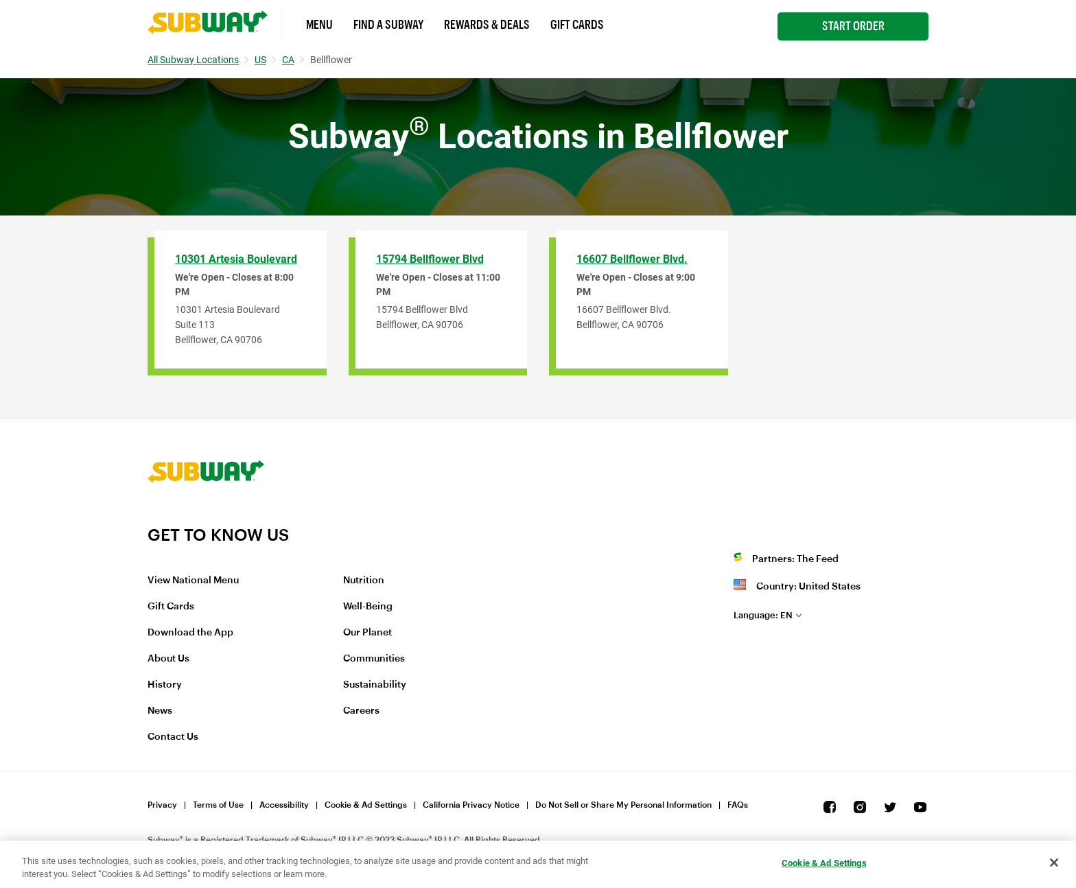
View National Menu (193, 580)
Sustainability (374, 685)
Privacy (162, 805)
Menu (319, 25)
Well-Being (368, 606)
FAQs (737, 805)
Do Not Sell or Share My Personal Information (623, 805)
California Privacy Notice (471, 805)
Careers (361, 711)
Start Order (853, 26)
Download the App (190, 633)
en (763, 615)
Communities (374, 659)
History (165, 685)
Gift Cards (577, 25)
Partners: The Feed (795, 559)
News (160, 711)
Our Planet (367, 633)
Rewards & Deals (487, 25)
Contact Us (173, 737)
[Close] (1054, 863)
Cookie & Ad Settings (366, 805)
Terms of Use (218, 805)
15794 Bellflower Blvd (430, 259)
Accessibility (284, 805)
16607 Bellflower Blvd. (632, 259)
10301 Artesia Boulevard (236, 259)
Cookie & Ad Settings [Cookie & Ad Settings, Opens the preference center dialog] (824, 863)
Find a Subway (388, 25)
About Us (168, 659)
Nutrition (363, 580)
